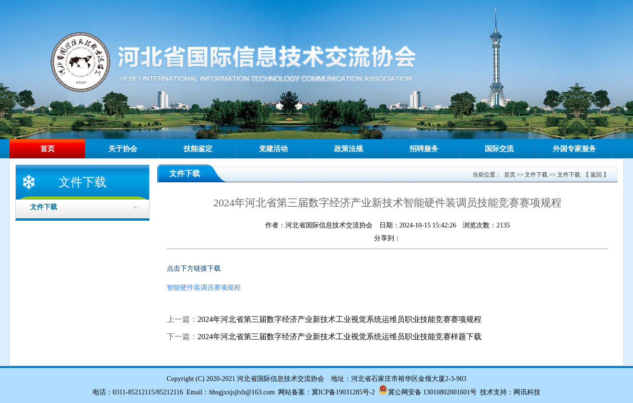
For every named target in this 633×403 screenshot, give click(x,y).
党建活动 (273, 149)
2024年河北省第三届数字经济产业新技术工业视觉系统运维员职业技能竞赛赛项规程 (339, 319)
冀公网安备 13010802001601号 (432, 392)
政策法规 (348, 149)
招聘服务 (424, 149)
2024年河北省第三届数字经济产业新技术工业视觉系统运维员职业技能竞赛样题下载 (339, 336)
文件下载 (536, 174)
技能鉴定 (198, 149)
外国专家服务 (574, 149)
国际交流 (499, 149)
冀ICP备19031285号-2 (343, 392)
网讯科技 (527, 392)
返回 (596, 174)
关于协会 (122, 149)
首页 (47, 149)
